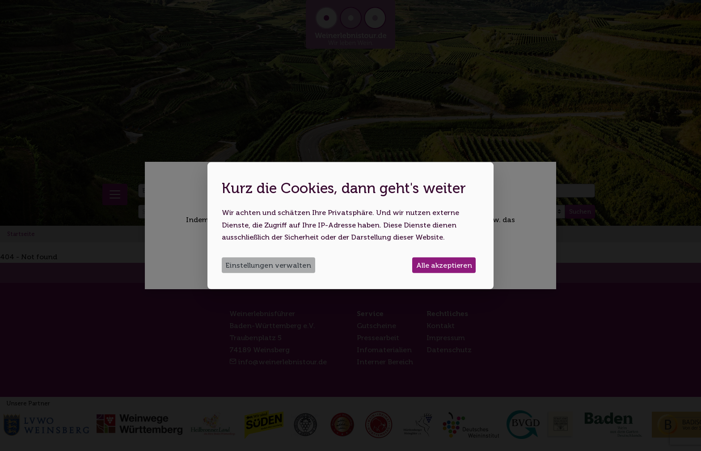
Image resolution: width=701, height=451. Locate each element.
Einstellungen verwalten (268, 265)
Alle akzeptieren (444, 265)
